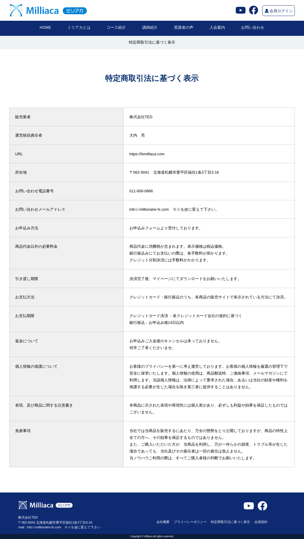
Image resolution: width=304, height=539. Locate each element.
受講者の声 (183, 27)
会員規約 (260, 522)
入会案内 (217, 27)
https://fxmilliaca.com (147, 154)
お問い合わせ (252, 27)
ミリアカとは (79, 27)
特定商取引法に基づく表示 (230, 522)
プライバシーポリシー (190, 522)
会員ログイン (279, 11)
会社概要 (163, 522)
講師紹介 (150, 27)
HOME (45, 27)
